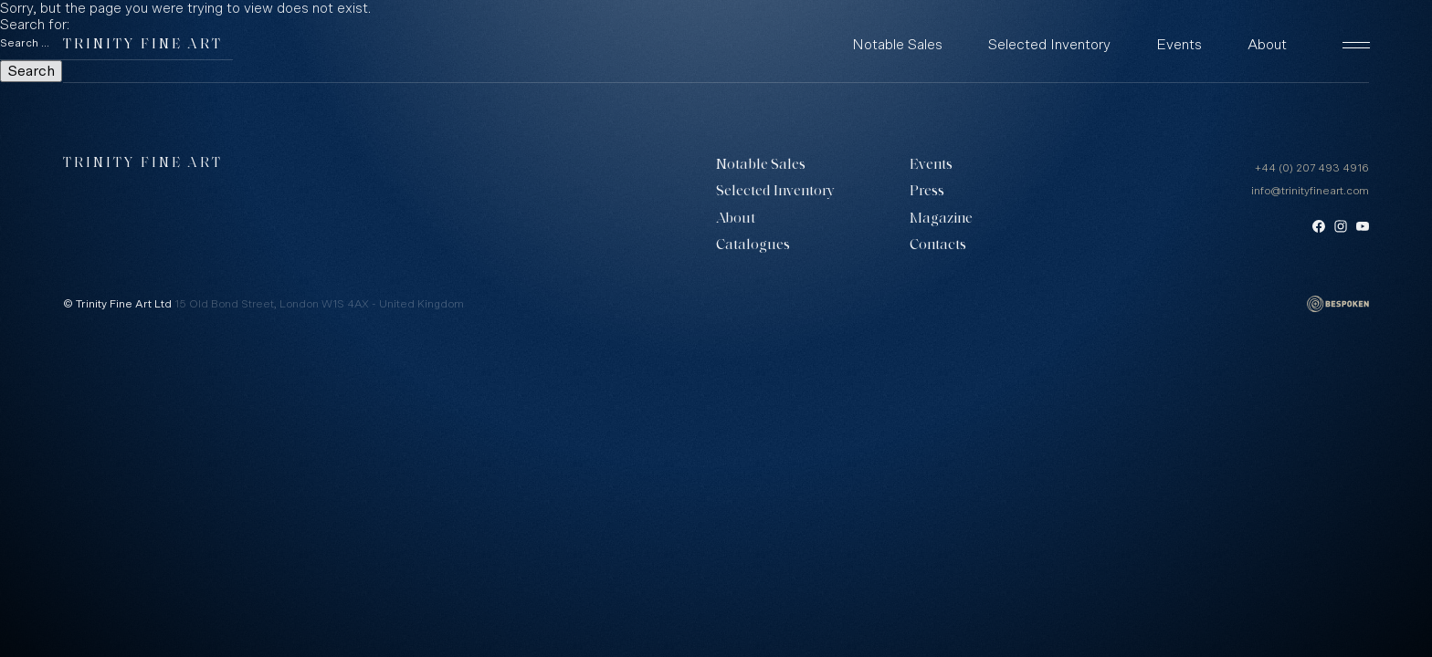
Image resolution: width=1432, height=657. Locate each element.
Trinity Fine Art (143, 45)
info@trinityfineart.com (1310, 190)
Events (1179, 44)
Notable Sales (897, 44)
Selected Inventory (1049, 44)
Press (927, 191)
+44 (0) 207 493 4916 (1312, 167)
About (1267, 44)
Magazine (941, 219)
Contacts (938, 245)
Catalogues (753, 245)
